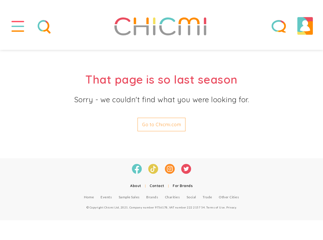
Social (191, 197)
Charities (172, 197)
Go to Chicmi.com (161, 124)
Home (89, 197)
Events (106, 197)
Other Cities (229, 197)
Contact (157, 186)
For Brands (183, 186)
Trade (207, 197)
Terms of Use (215, 207)
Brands (152, 197)
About (135, 186)
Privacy (231, 207)
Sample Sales (129, 197)
